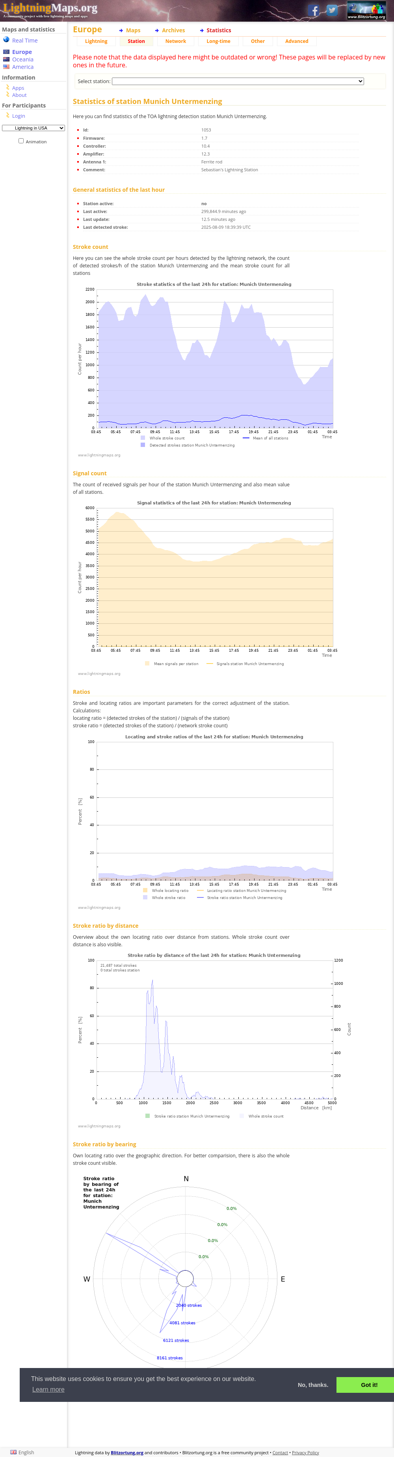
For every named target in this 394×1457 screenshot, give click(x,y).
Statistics (219, 30)
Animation (38, 142)
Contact (280, 1452)
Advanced (297, 41)
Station (136, 41)
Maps (133, 30)
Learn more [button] (48, 1389)
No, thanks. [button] (313, 1385)
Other (258, 41)
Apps (18, 87)
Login (18, 115)
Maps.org (50, 7)
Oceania (22, 59)
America (23, 66)
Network (175, 41)
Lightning (96, 41)
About (19, 94)
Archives (173, 30)
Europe (22, 52)
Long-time (218, 41)
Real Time (25, 40)
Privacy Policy (305, 1452)
